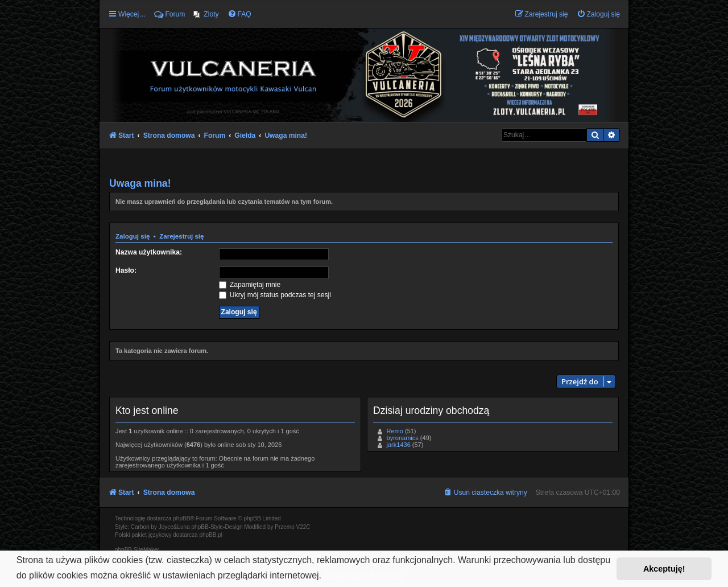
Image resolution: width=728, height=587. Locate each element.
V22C (303, 527)
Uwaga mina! (140, 183)
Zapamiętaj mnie (250, 285)
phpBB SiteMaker (137, 550)
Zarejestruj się (181, 236)
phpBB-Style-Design (217, 527)
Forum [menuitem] (169, 14)
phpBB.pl (210, 535)
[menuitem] (205, 14)
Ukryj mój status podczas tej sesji (275, 295)
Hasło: (125, 270)
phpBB (181, 518)
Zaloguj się (132, 236)
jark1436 (399, 444)
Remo (395, 431)
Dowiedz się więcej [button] (364, 575)
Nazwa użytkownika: (148, 252)
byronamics (403, 437)
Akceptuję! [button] (664, 568)
